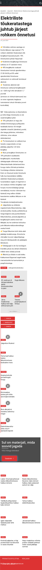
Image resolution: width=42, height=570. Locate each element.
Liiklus (17, 277)
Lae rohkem (13, 311)
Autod (17, 296)
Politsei (3, 372)
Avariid (10, 11)
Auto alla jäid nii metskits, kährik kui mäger (7, 411)
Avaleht (3, 11)
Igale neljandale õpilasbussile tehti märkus (7, 523)
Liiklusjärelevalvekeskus (16, 268)
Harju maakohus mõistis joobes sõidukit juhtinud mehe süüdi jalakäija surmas (31, 544)
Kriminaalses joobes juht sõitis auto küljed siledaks (8, 394)
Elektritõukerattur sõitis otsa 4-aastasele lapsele (7, 429)
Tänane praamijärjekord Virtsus (20, 302)
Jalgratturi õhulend (7, 343)
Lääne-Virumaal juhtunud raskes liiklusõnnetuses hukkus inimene (10, 481)
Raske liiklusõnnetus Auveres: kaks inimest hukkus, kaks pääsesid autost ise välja (30, 482)
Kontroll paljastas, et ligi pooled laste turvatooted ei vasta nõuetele (10, 543)
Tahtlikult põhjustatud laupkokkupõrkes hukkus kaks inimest (10, 503)
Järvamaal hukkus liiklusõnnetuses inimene (31, 522)
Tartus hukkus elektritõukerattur (28, 502)
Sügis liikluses (19, 280)
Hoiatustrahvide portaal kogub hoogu (6, 377)
